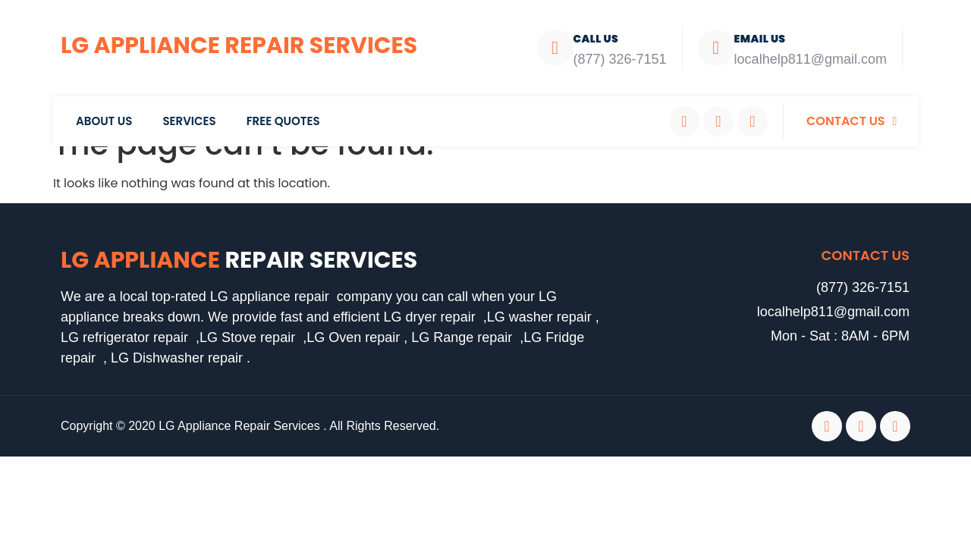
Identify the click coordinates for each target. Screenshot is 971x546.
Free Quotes (283, 121)
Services (188, 121)
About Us (104, 121)
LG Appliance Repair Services (239, 45)
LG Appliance (239, 260)
